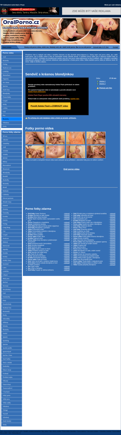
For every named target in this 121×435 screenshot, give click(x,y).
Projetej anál (94, 245)
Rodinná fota (7, 308)
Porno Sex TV (16, 432)
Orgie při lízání (49, 259)
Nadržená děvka (94, 226)
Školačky (6, 119)
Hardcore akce (49, 247)
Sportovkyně (7, 352)
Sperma (5, 86)
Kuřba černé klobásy (94, 233)
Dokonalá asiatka (94, 235)
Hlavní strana (6, 47)
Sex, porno (45, 431)
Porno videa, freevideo (69, 431)
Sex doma (6, 82)
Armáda (5, 151)
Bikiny (5, 162)
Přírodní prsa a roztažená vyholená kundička (94, 213)
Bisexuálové (7, 165)
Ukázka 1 (102, 81)
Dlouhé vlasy (7, 202)
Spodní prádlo (7, 348)
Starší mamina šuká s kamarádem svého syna (49, 220)
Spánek (5, 337)
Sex (10, 432)
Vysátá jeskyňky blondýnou (94, 265)
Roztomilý (6, 311)
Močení (5, 282)
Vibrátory (6, 123)
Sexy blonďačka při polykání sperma (94, 242)
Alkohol (5, 140)
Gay (4, 231)
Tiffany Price (94, 228)
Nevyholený (7, 289)
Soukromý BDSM (94, 229)
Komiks (5, 253)
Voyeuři (5, 414)
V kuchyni (6, 392)
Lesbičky (6, 71)
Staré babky (7, 359)
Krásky (5, 257)
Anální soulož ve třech (49, 249)
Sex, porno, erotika (55, 431)
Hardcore (6, 238)
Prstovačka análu (49, 229)
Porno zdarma (81, 431)
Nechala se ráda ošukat (49, 215)
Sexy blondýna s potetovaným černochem (49, 241)
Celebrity (6, 194)
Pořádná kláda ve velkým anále (94, 263)
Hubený (5, 242)
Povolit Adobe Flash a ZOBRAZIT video (49, 106)
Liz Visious (94, 252)
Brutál (5, 187)
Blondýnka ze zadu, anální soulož (94, 251)
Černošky (6, 213)
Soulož (5, 333)
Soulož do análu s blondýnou (94, 224)
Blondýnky (6, 93)
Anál (4, 57)
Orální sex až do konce (94, 217)
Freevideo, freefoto (105, 431)
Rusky (5, 315)
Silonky (5, 326)
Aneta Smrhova (49, 213)
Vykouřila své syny (94, 215)
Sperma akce (94, 247)
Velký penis (6, 395)
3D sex (5, 136)
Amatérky (6, 143)
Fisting (5, 64)
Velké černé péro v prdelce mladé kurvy (49, 261)
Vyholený (6, 417)
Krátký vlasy (7, 260)
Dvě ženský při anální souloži (94, 243)
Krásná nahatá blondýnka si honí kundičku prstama (49, 264)
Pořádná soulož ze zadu (49, 251)
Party (4, 300)
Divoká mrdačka (94, 238)
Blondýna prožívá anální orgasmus (49, 226)
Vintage (5, 410)
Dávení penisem (8, 198)
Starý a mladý (7, 362)
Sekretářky (6, 319)
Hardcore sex (7, 68)
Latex (5, 268)
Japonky (5, 249)
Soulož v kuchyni (49, 233)
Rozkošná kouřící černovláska (49, 243)
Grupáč (5, 101)
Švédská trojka (7, 377)
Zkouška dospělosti (49, 245)
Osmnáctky (6, 297)
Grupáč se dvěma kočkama (49, 270)
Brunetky (6, 60)
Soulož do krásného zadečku (94, 254)
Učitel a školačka (49, 268)
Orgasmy (6, 79)
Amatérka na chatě (94, 231)
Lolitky (5, 108)
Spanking (6, 341)
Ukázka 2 (102, 84)
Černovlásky (7, 97)
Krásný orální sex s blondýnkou (94, 222)
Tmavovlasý (7, 384)
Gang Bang (6, 227)
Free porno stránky (93, 431)
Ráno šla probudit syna (94, 259)
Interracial (6, 246)
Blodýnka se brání (94, 221)
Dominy (5, 209)
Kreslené (6, 264)
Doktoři (5, 205)
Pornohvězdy (7, 304)
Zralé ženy (6, 90)
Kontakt (115, 47)
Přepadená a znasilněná (49, 222)
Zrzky (5, 126)
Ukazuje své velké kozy (49, 252)
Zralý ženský (7, 421)
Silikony (5, 322)
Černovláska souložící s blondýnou (49, 231)
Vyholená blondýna (49, 256)
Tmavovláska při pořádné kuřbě (94, 256)
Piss (4, 115)
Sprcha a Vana (7, 355)
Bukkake (6, 191)
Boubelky (6, 180)
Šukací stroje (7, 370)
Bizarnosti (6, 169)
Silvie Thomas (94, 249)
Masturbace (6, 75)
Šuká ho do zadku (49, 254)
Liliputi (5, 275)
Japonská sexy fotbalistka (94, 240)
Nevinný (5, 286)
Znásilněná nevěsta (49, 224)
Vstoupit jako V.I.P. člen (101, 47)
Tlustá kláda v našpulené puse (94, 261)
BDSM (5, 158)
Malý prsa (6, 278)
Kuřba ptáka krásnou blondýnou (94, 236)
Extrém (5, 220)
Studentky (6, 366)
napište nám (74, 99)
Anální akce (49, 236)
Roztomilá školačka (49, 258)
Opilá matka (49, 266)
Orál (4, 112)
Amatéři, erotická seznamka (31, 431)
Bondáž (5, 176)
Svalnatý (6, 373)
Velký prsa (6, 399)
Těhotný (5, 381)
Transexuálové (7, 388)
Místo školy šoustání (49, 217)
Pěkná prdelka (49, 235)
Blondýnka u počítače (49, 228)
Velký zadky (7, 403)
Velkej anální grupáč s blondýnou (94, 258)
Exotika (5, 216)
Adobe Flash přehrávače (37, 92)
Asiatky (5, 154)
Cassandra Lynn (94, 219)
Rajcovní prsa (49, 238)
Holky (5, 104)
